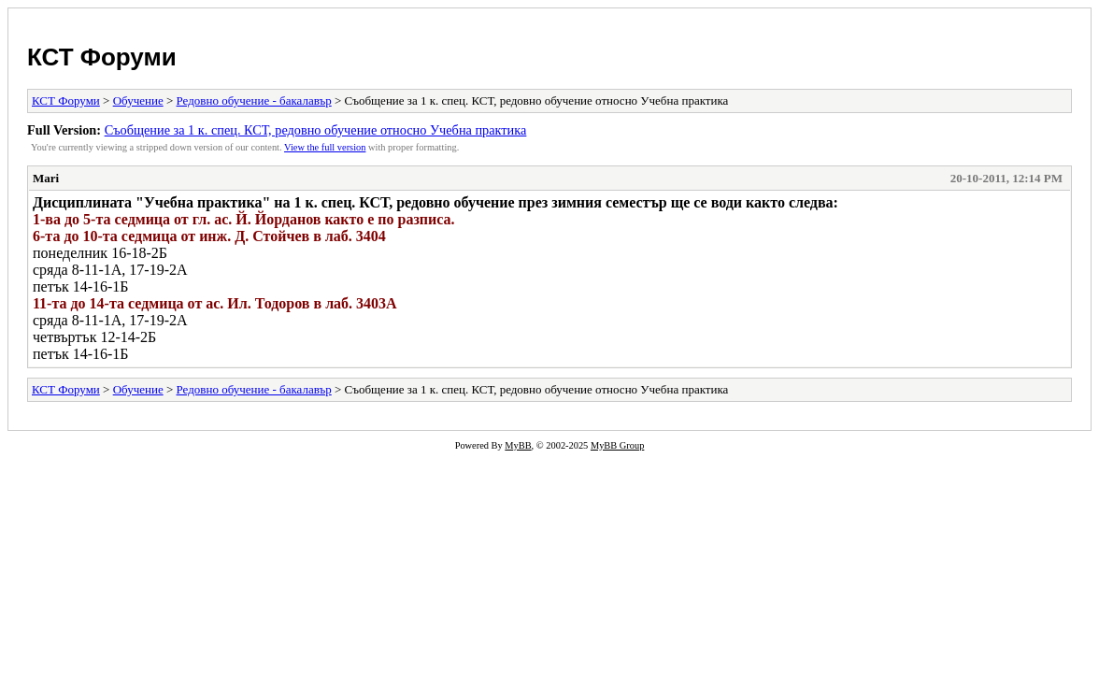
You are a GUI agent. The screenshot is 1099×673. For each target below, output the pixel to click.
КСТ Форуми (102, 57)
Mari (46, 178)
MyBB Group (617, 445)
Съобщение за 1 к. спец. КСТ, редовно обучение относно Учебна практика (316, 129)
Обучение (138, 100)
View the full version (324, 147)
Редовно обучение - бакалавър (254, 100)
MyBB (518, 445)
